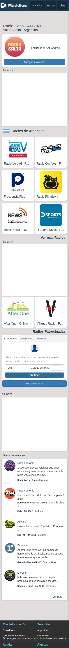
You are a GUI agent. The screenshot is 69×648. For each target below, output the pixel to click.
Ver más (57, 596)
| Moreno (32, 480)
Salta (6, 30)
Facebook (43, 635)
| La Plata (30, 511)
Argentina (31, 30)
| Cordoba (31, 535)
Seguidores (26, 338)
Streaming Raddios (14, 635)
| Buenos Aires (36, 562)
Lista (62, 5)
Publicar (34, 375)
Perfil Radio (41, 338)
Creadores (9, 630)
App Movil (43, 630)
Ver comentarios (34, 383)
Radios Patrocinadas (49, 331)
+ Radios (37, 5)
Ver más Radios (53, 238)
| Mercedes (36, 586)
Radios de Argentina (28, 131)
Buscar (51, 5)
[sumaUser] (56, 368)
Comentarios (10, 338)
